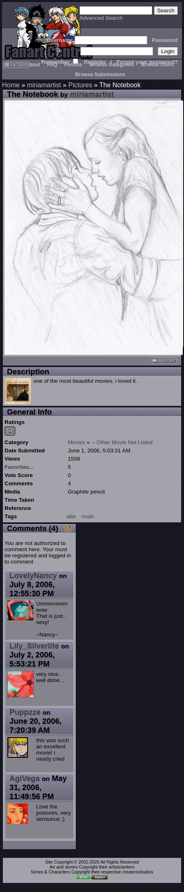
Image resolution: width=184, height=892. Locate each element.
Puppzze (25, 712)
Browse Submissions (100, 74)
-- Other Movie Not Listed (122, 442)
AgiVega (24, 778)
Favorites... (19, 467)
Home (11, 85)
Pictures (80, 85)
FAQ (52, 65)
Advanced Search (101, 18)
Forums (73, 65)
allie (71, 516)
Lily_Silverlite (34, 645)
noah (88, 516)
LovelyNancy (33, 575)
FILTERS (16, 64)
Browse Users (157, 65)
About (33, 65)
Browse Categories (111, 65)
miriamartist (44, 85)
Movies (76, 442)
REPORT (164, 360)
